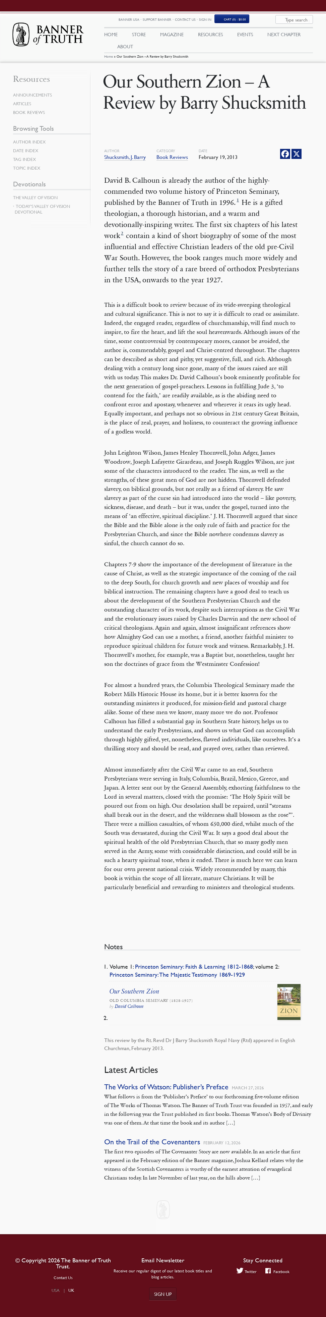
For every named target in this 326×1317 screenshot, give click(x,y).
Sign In (244, 21)
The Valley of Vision (35, 201)
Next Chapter (284, 36)
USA (56, 1290)
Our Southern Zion (134, 994)
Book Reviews (172, 160)
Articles (22, 107)
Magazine (172, 36)
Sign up (163, 1294)
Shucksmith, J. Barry (125, 160)
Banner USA (167, 21)
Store (139, 36)
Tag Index (24, 162)
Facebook (277, 1271)
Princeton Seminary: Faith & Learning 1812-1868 (194, 969)
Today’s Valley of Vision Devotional (42, 212)
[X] (296, 157)
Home (108, 59)
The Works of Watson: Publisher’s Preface (166, 1090)
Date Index (25, 154)
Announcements (32, 98)
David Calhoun (129, 1009)
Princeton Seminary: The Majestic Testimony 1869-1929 (177, 977)
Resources (210, 36)
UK (71, 1290)
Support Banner (195, 21)
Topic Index (26, 171)
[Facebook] (285, 157)
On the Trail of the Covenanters (152, 1145)
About (125, 48)
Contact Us (223, 21)
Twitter (247, 1271)
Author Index (29, 145)
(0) (273, 21)
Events (245, 36)
